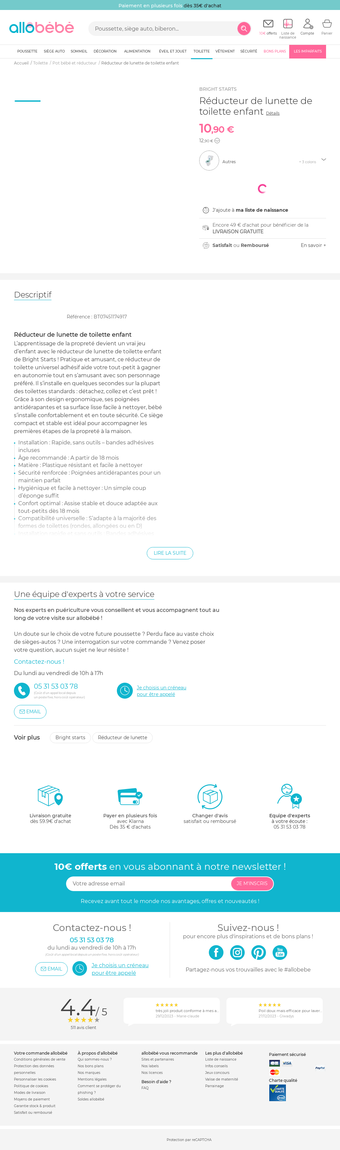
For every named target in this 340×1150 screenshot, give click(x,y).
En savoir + (313, 245)
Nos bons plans (91, 1066)
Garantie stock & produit (34, 1106)
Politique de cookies (31, 1086)
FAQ (144, 1088)
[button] (217, 140)
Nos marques (89, 1073)
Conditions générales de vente (39, 1059)
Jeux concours (217, 1073)
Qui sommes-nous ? (95, 1059)
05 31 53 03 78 (289, 827)
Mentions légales (92, 1079)
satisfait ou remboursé (210, 803)
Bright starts (70, 738)
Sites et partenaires (157, 1059)
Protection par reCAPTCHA (189, 1140)
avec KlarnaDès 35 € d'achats (130, 806)
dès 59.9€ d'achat (50, 806)
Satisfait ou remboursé (33, 1112)
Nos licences (152, 1073)
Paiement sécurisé (287, 1054)
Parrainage (214, 1086)
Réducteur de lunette (122, 738)
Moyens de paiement (32, 1099)
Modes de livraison (29, 1093)
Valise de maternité (221, 1079)
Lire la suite (170, 553)
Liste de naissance (220, 1059)
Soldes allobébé (91, 1099)
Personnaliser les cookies (35, 1079)
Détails (273, 113)
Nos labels (150, 1066)
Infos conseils (216, 1066)
